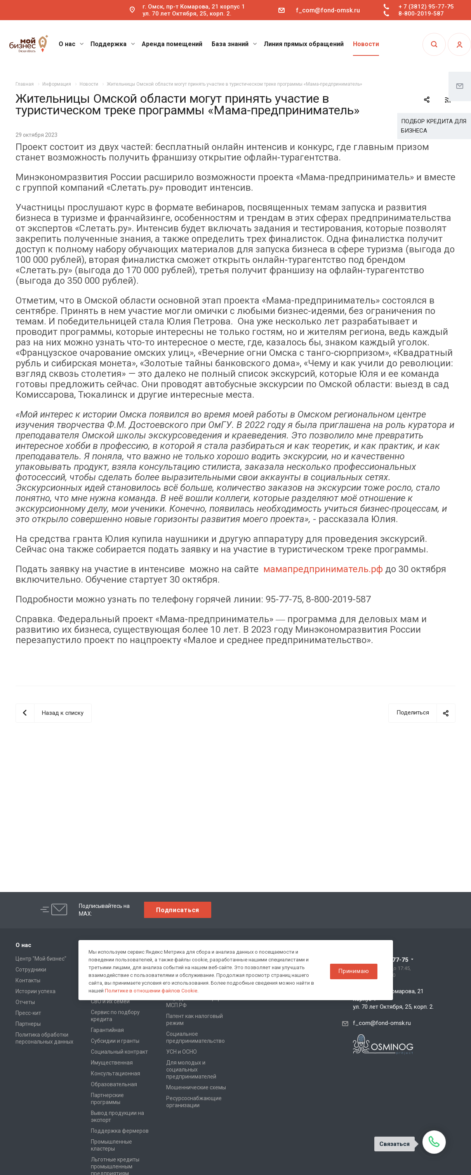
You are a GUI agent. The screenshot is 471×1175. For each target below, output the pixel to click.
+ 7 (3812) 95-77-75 (426, 6)
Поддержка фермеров (120, 1131)
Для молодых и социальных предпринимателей (191, 1069)
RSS (447, 100)
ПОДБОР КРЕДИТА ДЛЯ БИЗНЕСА (433, 126)
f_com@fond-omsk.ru (328, 10)
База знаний (234, 44)
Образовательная (114, 1084)
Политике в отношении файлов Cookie (151, 991)
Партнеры (28, 1024)
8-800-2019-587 (421, 13)
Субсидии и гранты (115, 1041)
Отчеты (25, 1002)
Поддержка (112, 44)
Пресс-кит (28, 1013)
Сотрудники (31, 969)
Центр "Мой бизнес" (41, 959)
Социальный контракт (119, 1052)
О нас (71, 44)
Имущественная (112, 1062)
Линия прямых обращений (304, 44)
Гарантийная (107, 1030)
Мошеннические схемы (196, 1087)
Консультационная (115, 1073)
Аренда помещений (172, 44)
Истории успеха (36, 991)
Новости (366, 44)
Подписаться (177, 910)
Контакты (28, 980)
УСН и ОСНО (181, 1052)
